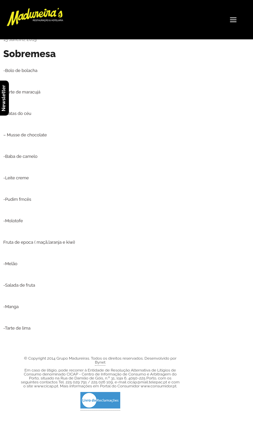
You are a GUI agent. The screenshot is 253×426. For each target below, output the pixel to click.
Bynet (100, 362)
